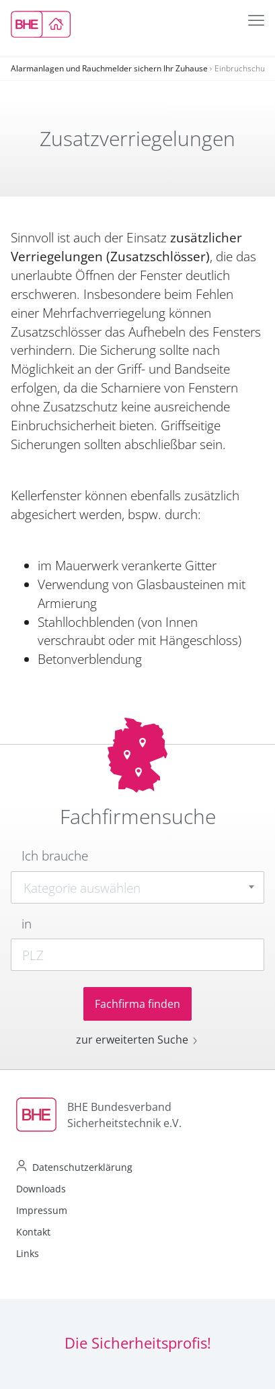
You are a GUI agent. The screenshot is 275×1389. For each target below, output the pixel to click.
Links (27, 1253)
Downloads (41, 1188)
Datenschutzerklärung (82, 1167)
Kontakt (33, 1231)
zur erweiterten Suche (137, 1039)
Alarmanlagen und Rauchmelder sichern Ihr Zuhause (109, 68)
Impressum (41, 1210)
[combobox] (137, 887)
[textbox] (137, 888)
